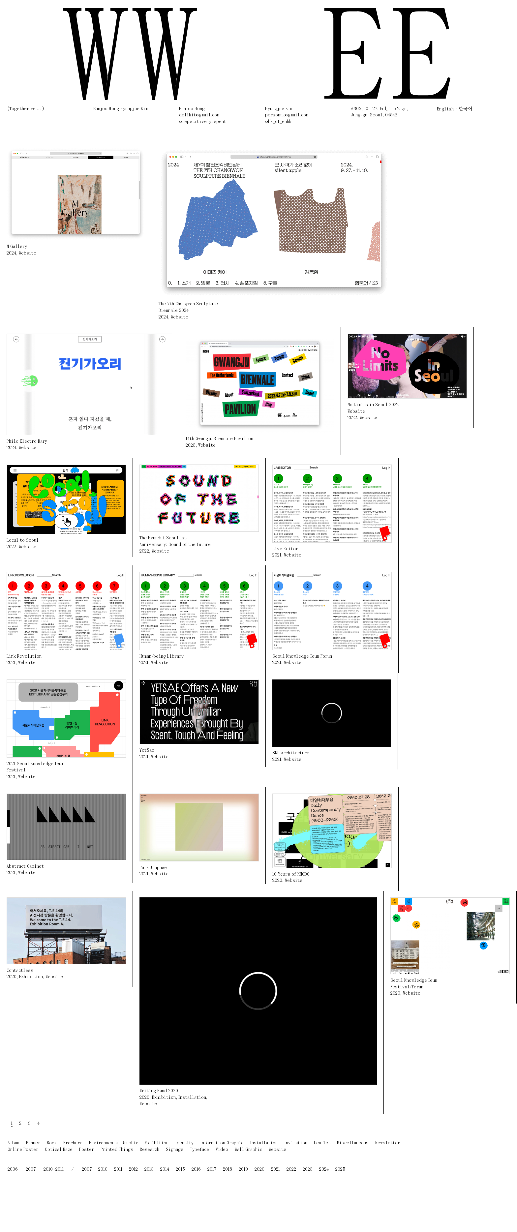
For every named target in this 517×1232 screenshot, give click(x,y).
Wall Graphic (248, 1149)
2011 (118, 1169)
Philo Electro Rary (27, 441)
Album (13, 1143)
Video (222, 1149)
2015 (180, 1169)
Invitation (295, 1143)
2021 (276, 555)
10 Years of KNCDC (290, 874)
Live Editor (285, 549)
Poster (86, 1149)
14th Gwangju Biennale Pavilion (219, 438)
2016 (196, 1169)
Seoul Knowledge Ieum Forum (302, 656)
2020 (277, 880)
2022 (352, 417)
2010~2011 (54, 1169)
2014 (164, 1169)
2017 (211, 1169)
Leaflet (322, 1143)
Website (27, 253)
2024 (11, 253)
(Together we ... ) (26, 108)
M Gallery (17, 246)
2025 (340, 1169)
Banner (33, 1143)
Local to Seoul (23, 540)
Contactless (20, 970)
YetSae (146, 750)
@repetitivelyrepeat (202, 121)
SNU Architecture (290, 753)
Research (149, 1149)
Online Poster (23, 1149)
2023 (191, 445)
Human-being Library (161, 656)
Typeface (199, 1149)
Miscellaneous (353, 1143)
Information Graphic (221, 1143)
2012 (133, 1169)
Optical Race (59, 1149)
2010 (102, 1169)
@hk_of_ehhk (278, 121)
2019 (243, 1169)
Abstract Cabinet (25, 866)
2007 (31, 1169)
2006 (13, 1169)
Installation (192, 1097)
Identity (184, 1143)
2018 (227, 1169)
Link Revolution (24, 656)
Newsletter (387, 1143)
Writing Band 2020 (158, 1091)
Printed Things (117, 1149)
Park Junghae (153, 867)
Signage (174, 1149)
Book (52, 1143)
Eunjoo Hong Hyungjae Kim (120, 108)
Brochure (72, 1143)
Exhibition (31, 977)
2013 (149, 1169)
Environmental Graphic (113, 1143)
